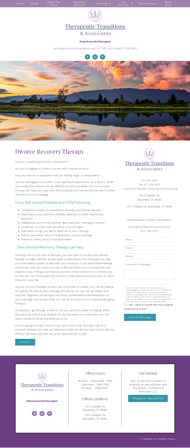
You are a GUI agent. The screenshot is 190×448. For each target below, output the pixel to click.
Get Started (124, 3)
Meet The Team (53, 3)
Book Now (168, 3)
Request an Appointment (148, 399)
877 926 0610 (129, 48)
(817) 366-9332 (149, 230)
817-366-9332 (105, 48)
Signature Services (79, 3)
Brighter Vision (166, 439)
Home (20, 3)
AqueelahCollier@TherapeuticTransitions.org (150, 188)
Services (102, 3)
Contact (25, 342)
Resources (146, 3)
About (34, 3)
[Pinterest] (102, 57)
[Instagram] (95, 57)
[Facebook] (87, 57)
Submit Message (140, 317)
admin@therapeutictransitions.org (74, 48)
